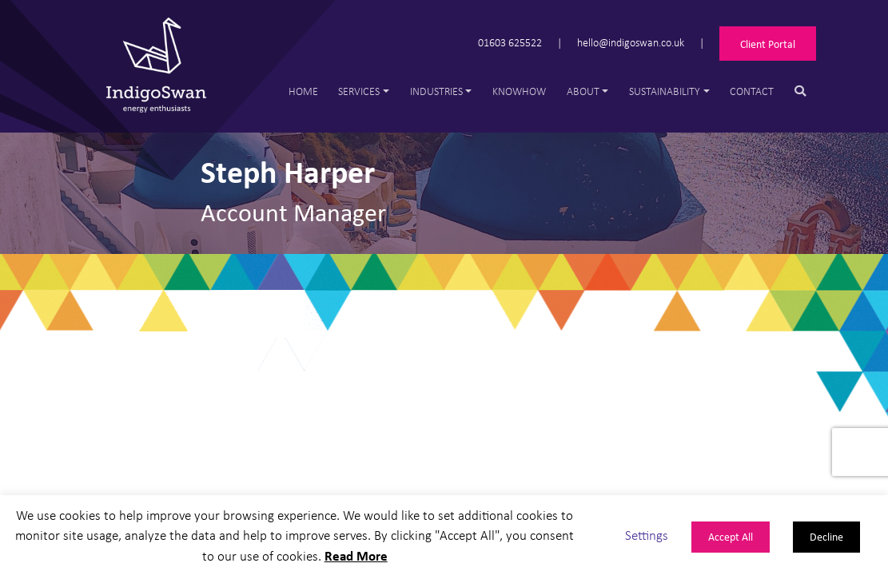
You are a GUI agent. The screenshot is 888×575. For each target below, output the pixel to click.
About (583, 90)
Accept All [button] (730, 536)
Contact (752, 90)
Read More (356, 555)
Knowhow (519, 90)
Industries (436, 90)
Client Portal (767, 43)
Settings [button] (646, 534)
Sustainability (664, 90)
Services (359, 90)
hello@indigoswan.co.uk (630, 42)
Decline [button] (826, 536)
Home (303, 90)
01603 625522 (510, 42)
